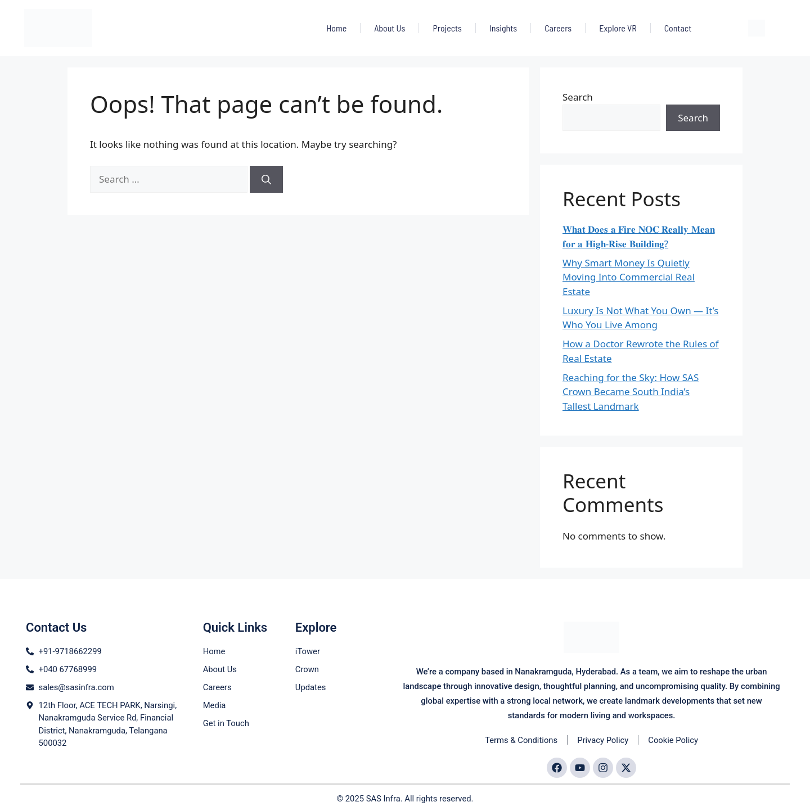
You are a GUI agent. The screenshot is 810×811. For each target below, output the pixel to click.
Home (336, 27)
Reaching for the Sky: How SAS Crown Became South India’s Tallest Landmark (630, 392)
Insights (503, 27)
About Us (389, 27)
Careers (558, 27)
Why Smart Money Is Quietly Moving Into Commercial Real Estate (628, 277)
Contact (678, 27)
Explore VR (617, 27)
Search (577, 96)
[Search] (266, 179)
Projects (447, 27)
